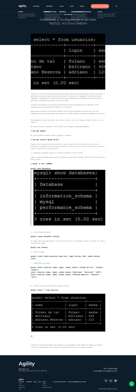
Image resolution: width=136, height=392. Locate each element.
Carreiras (44, 382)
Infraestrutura (22, 382)
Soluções (36, 6)
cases (62, 6)
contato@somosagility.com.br (105, 367)
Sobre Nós (44, 380)
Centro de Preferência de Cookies (77, 378)
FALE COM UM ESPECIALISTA (100, 6)
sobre (82, 6)
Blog (71, 6)
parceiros (49, 6)
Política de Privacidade (47, 384)
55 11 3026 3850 (110, 365)
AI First (20, 380)
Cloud (20, 385)
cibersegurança (22, 384)
